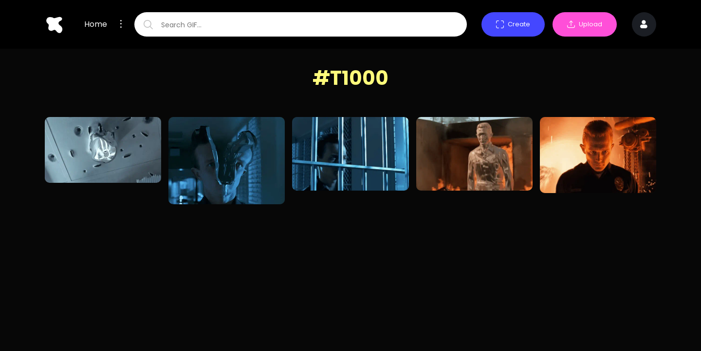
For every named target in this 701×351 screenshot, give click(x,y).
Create (513, 24)
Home (95, 24)
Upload (584, 24)
